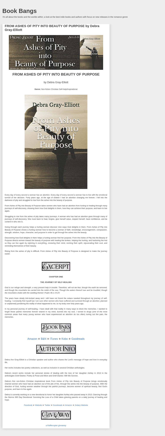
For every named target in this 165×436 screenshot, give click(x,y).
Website (38, 405)
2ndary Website (81, 405)
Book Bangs (19, 11)
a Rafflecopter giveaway (56, 425)
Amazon (32, 338)
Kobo (65, 338)
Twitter (47, 405)
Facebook (28, 405)
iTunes (54, 338)
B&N (43, 338)
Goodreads (78, 338)
